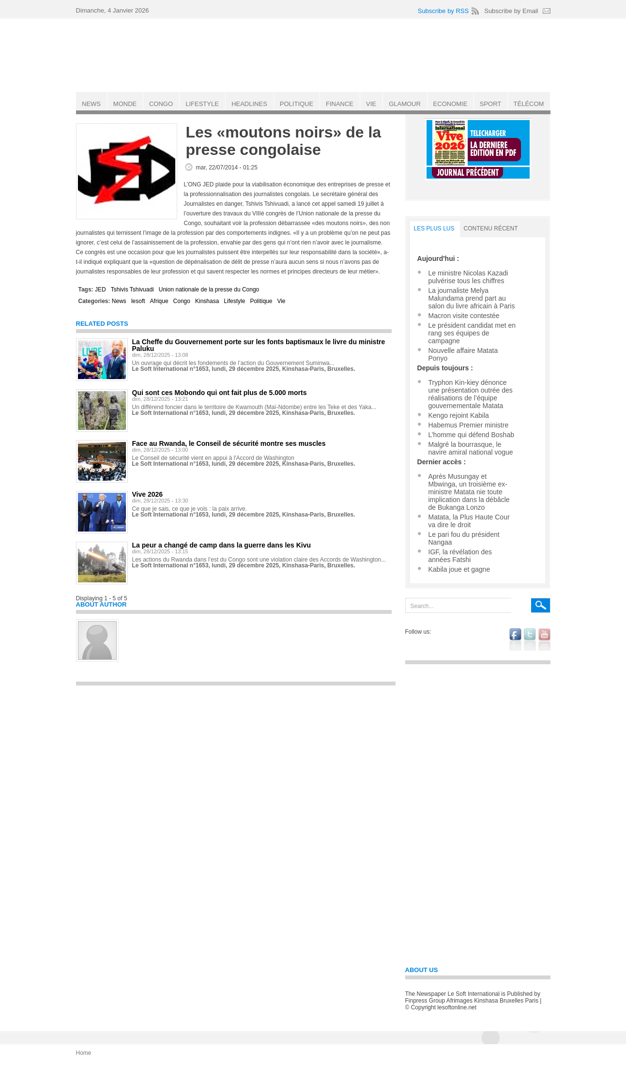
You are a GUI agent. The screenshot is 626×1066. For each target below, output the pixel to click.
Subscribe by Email (511, 11)
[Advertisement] (236, 758)
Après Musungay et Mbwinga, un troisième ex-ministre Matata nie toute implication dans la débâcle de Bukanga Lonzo (469, 491)
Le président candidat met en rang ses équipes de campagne (472, 333)
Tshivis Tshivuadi (132, 289)
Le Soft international (314, 54)
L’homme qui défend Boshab (471, 435)
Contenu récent (491, 228)
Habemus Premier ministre (468, 425)
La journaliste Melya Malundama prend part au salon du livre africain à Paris (471, 298)
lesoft (138, 301)
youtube (544, 639)
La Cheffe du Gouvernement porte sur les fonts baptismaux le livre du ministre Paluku (258, 345)
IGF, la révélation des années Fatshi (460, 555)
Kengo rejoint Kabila (458, 415)
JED (100, 289)
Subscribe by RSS (443, 11)
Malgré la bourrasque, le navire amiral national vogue (470, 448)
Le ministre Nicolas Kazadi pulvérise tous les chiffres (468, 277)
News (119, 301)
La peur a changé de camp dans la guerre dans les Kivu (221, 545)
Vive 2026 (147, 494)
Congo (181, 301)
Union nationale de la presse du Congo (209, 289)
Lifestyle (234, 301)
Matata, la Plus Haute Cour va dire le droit (469, 521)
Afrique (159, 301)
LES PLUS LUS (434, 228)
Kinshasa (207, 301)
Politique (261, 301)
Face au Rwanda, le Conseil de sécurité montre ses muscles (229, 443)
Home (84, 1053)
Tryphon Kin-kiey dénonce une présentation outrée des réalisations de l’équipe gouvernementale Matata (470, 394)
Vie (281, 301)
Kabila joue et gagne (459, 569)
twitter (530, 639)
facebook (515, 639)
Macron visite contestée (464, 316)
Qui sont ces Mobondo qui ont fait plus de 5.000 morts (219, 392)
